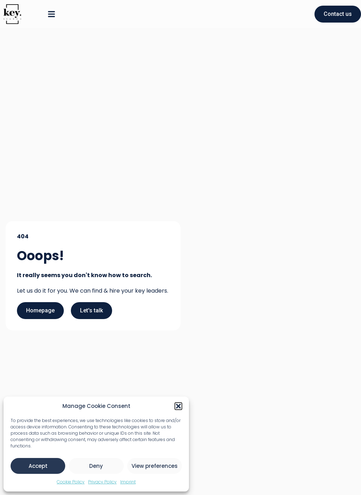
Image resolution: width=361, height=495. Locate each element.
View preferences (154, 466)
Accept (38, 466)
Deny (96, 466)
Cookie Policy (71, 482)
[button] (178, 406)
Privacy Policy (102, 482)
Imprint (128, 482)
